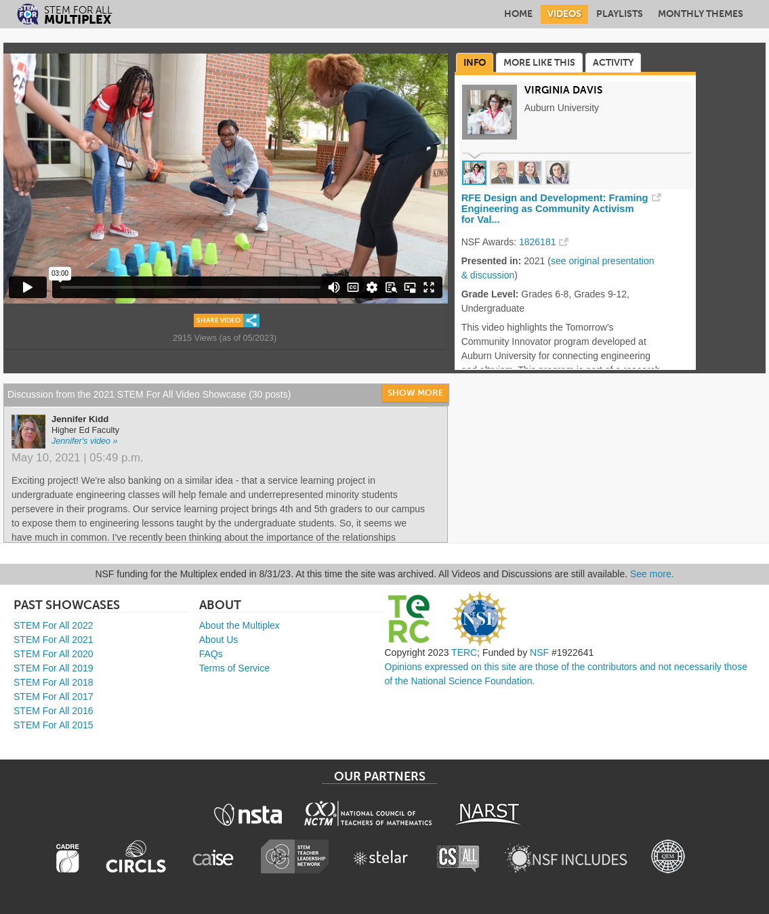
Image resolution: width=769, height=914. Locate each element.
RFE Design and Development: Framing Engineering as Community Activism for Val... (554, 208)
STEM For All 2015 (53, 725)
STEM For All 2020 (53, 653)
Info (474, 62)
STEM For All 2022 (53, 625)
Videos (564, 14)
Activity (613, 62)
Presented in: (491, 260)
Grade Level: (490, 294)
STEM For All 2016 (53, 710)
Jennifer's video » (84, 441)
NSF (539, 652)
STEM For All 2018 (53, 682)
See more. (652, 573)
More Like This (539, 62)
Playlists (619, 14)
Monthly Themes (700, 14)
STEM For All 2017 (53, 696)
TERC (464, 652)
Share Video (218, 320)
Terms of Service (234, 668)
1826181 (537, 241)
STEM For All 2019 (53, 668)
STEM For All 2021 (53, 639)
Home (518, 14)
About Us (218, 639)
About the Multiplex (239, 625)
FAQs (211, 653)
